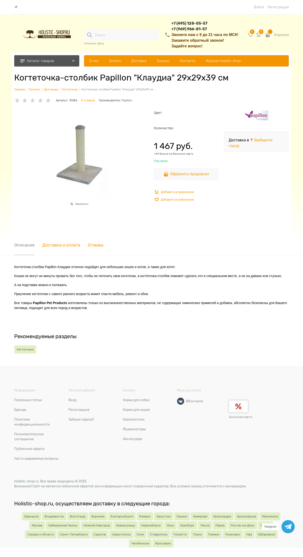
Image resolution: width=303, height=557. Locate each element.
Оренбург (187, 525)
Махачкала (270, 516)
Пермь (220, 525)
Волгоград (77, 516)
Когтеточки (25, 349)
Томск (197, 534)
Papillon (126, 100)
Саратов (100, 534)
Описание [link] (24, 245)
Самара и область (40, 534)
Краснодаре (222, 516)
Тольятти (180, 534)
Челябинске (140, 543)
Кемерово (200, 516)
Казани (182, 516)
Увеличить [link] (81, 203)
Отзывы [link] (95, 245)
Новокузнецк (125, 525)
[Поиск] (89, 34)
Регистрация (278, 7)
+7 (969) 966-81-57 (189, 29)
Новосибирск (151, 525)
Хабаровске (266, 534)
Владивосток (54, 516)
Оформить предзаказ (189, 174)
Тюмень (213, 534)
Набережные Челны (62, 525)
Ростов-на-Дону (242, 525)
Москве (37, 525)
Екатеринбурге (122, 516)
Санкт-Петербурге (74, 534)
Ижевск (145, 516)
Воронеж (98, 516)
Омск (170, 525)
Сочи (140, 534)
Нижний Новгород (96, 525)
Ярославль (163, 543)
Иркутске (163, 516)
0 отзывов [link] (88, 100)
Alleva (100, 43)
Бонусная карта (240, 417)
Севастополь (121, 534)
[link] (17, 7)
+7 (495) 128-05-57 (189, 23)
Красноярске (246, 516)
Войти (259, 7)
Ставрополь (158, 534)
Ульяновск (232, 534)
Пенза (205, 525)
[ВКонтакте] (180, 401)
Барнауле (31, 516)
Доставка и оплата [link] (61, 245)
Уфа (249, 534)
